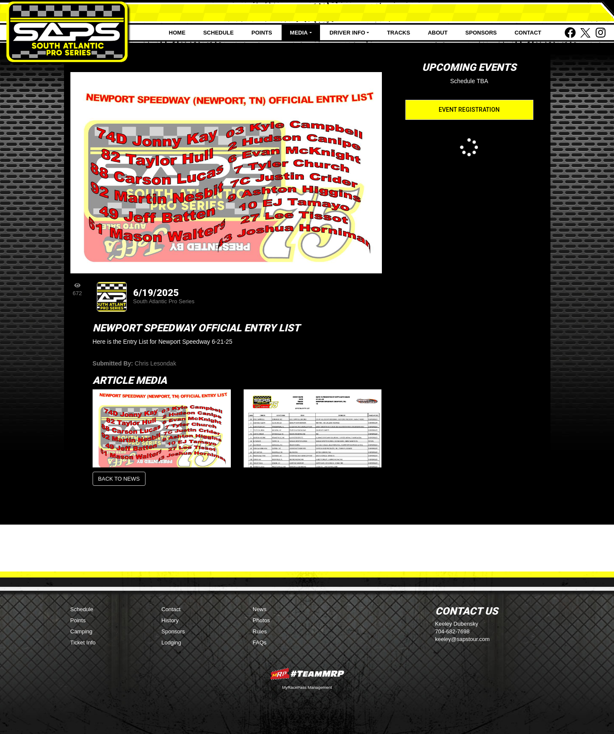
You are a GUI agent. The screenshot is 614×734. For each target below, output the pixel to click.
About (438, 32)
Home (177, 32)
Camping (81, 631)
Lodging (171, 642)
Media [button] (299, 32)
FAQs (260, 642)
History (169, 620)
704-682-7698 (452, 631)
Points (261, 32)
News (260, 609)
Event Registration (469, 109)
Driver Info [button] (347, 32)
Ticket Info (83, 642)
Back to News (119, 479)
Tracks (398, 32)
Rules (260, 631)
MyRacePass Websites (307, 673)
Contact (528, 32)
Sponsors (481, 32)
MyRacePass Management (307, 687)
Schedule (218, 32)
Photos (261, 620)
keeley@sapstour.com (462, 639)
